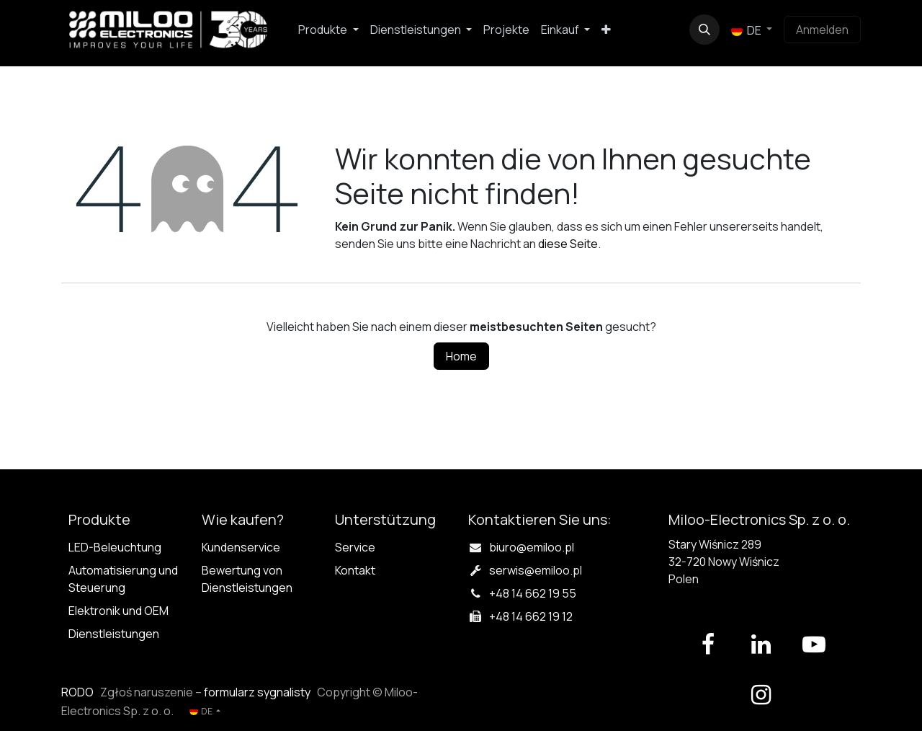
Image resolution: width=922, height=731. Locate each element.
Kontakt (355, 570)
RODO (77, 692)
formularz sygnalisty (257, 692)
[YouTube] (814, 644)
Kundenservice (241, 547)
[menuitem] (328, 29)
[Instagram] (761, 695)
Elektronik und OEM (118, 611)
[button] (704, 29)
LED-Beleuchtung (114, 547)
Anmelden (822, 29)
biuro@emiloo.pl (531, 547)
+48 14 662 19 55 (532, 593)
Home (461, 356)
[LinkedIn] (761, 644)
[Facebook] (708, 644)
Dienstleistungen (113, 634)
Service (355, 547)
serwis (535, 570)
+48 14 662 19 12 (531, 616)
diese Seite (568, 244)
